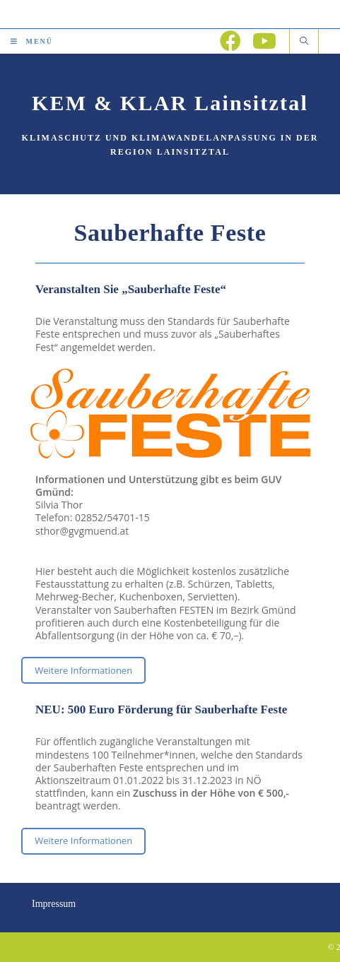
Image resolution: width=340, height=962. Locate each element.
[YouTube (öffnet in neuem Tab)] (264, 41)
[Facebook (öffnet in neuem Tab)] (230, 41)
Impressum (54, 903)
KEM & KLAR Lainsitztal (170, 102)
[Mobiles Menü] (32, 41)
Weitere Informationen (83, 670)
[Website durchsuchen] (304, 41)
